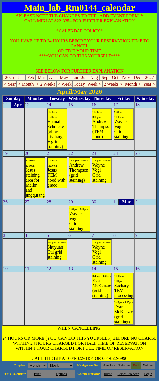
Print (37, 374)
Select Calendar (128, 374)
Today (79, 84)
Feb (30, 77)
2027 (149, 77)
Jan (21, 77)
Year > (149, 84)
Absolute (109, 365)
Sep (105, 77)
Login (148, 374)
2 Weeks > (113, 84)
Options (61, 374)
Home (108, 374)
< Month (26, 84)
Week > (94, 84)
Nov (126, 77)
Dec (137, 77)
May (64, 77)
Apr (52, 77)
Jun (75, 77)
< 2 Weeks (45, 84)
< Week (65, 84)
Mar (41, 77)
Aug (94, 77)
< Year (10, 84)
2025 (9, 77)
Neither (148, 365)
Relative (124, 365)
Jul (84, 77)
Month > (133, 84)
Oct (115, 77)
